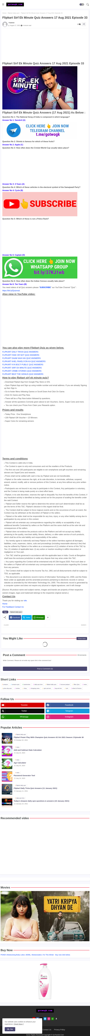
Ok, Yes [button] (10, 1029)
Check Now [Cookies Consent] (18, 1024)
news (85, 684)
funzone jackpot (65, 684)
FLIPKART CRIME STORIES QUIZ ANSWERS (21, 371)
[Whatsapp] (38, 617)
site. (25, 601)
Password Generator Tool (24, 775)
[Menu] (3, 4)
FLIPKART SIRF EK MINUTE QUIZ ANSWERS (22, 368)
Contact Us (47, 1030)
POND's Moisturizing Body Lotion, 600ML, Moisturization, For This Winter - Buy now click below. (35, 955)
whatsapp (24, 717)
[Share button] (47, 617)
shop (25, 688)
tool (67, 688)
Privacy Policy (59, 1030)
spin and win (47, 688)
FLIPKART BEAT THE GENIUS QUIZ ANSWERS (22, 374)
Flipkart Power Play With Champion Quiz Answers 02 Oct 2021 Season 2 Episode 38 (49, 737)
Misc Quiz (76, 684)
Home (4, 13)
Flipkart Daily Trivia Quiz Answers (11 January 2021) (35, 788)
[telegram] (45, 1018)
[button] (81, 4)
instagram (69, 717)
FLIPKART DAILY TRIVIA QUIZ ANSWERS (20, 352)
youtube (24, 705)
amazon (5, 684)
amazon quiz (15, 684)
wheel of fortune (76, 688)
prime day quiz (7, 688)
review (18, 688)
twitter (24, 711)
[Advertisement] (45, 44)
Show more (82, 638)
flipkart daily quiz (13, 13)
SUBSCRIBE (45, 287)
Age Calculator (20, 763)
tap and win (58, 688)
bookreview (27, 684)
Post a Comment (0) (45, 669)
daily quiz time (38, 684)
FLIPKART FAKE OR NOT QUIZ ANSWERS (20, 355)
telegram (69, 711)
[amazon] (56, 1018)
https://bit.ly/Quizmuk (11, 291)
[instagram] (48, 1018)
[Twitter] (27, 617)
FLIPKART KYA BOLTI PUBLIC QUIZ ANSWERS (22, 365)
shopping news (35, 688)
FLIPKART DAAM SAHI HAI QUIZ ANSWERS (21, 358)
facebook (69, 705)
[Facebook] (15, 617)
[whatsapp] (52, 1018)
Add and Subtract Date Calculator (28, 750)
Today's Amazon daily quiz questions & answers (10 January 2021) (41, 801)
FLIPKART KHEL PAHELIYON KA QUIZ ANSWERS (23, 361)
